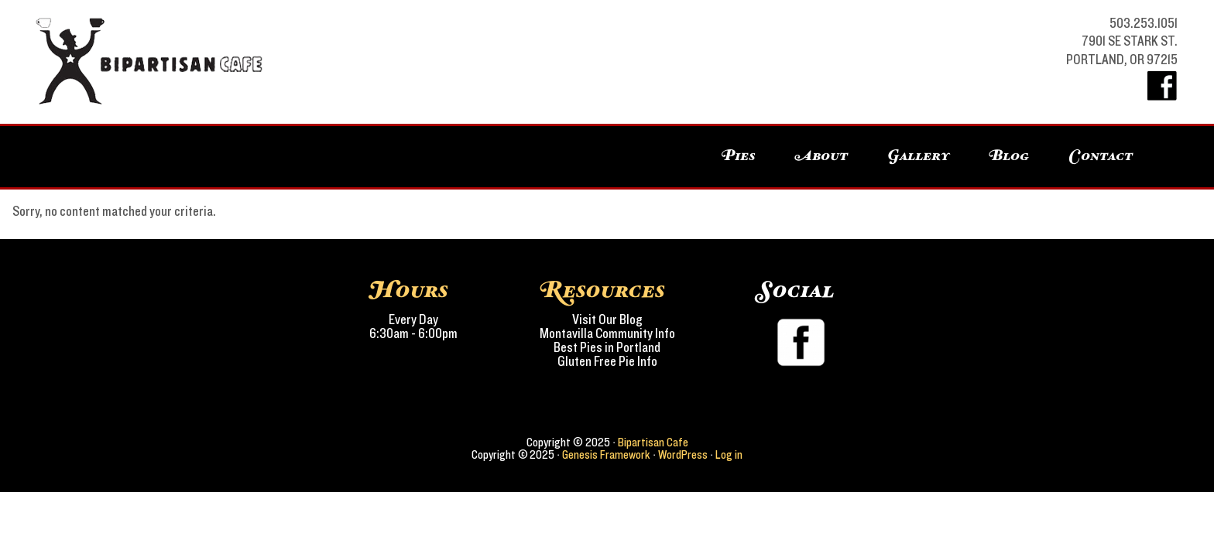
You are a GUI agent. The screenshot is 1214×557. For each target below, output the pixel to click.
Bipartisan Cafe (125, 62)
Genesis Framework (606, 455)
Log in (728, 455)
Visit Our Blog (607, 320)
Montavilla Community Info (607, 334)
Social (796, 291)
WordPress (683, 455)
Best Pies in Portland (607, 348)
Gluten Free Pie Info (607, 362)
